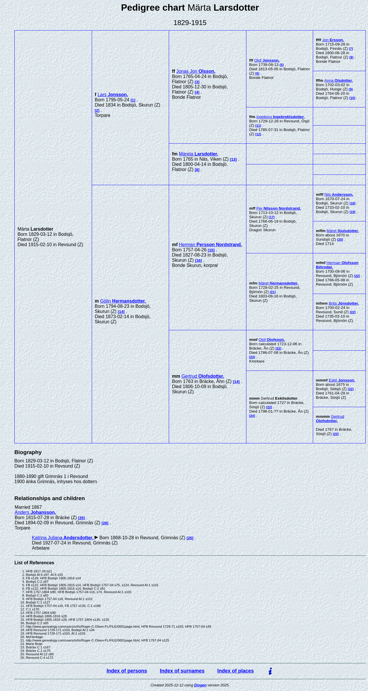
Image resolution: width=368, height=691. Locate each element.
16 (198, 260)
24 (252, 415)
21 (273, 292)
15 (211, 250)
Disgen (200, 685)
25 (81, 518)
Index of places (235, 671)
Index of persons (127, 671)
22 (357, 276)
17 (272, 217)
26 (105, 523)
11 (258, 125)
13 (233, 159)
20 (340, 239)
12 (258, 134)
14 (121, 312)
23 (252, 357)
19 (352, 212)
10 (352, 98)
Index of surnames (182, 671)
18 (352, 203)
